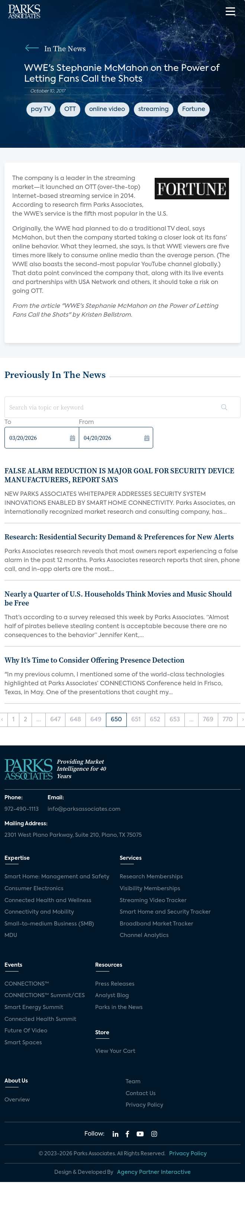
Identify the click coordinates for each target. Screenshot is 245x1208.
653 (175, 720)
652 (155, 720)
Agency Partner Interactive (154, 1172)
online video (107, 109)
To (7, 422)
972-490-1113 (21, 809)
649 (95, 720)
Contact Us (141, 1093)
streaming (153, 109)
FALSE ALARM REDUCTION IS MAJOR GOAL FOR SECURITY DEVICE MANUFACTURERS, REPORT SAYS (119, 475)
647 (55, 720)
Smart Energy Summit (33, 1007)
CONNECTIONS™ (26, 984)
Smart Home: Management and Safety (56, 876)
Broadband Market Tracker (156, 924)
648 (75, 720)
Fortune (193, 109)
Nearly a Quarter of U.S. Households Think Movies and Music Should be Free (118, 598)
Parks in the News (119, 1007)
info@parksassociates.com (84, 809)
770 (228, 720)
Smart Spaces (23, 1042)
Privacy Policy (144, 1105)
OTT (70, 109)
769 (208, 720)
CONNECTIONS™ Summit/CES (44, 995)
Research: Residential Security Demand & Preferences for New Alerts (119, 537)
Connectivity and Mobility (39, 912)
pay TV (41, 109)
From (86, 422)
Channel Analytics (144, 935)
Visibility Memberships (150, 888)
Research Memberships (151, 876)
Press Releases (115, 984)
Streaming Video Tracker (153, 900)
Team (133, 1081)
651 (136, 720)
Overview (17, 1100)
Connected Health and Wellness (47, 900)
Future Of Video (25, 1031)
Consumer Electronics (34, 888)
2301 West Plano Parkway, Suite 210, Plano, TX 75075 (73, 835)
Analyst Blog (112, 995)
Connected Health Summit (40, 1019)
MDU (10, 935)
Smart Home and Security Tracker (165, 912)
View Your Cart (115, 1051)
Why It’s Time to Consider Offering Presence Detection (94, 660)
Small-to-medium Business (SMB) (49, 924)
